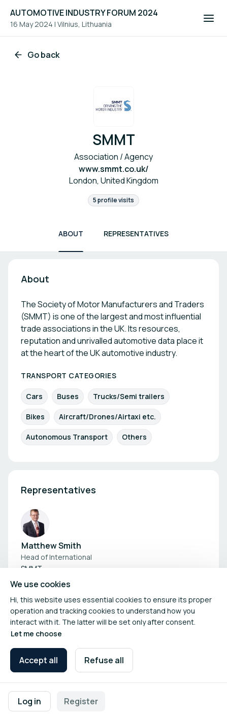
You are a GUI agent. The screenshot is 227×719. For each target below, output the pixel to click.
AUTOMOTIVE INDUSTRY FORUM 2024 (84, 12)
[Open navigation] (209, 18)
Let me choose (36, 633)
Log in (29, 701)
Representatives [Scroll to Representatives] (136, 233)
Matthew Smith (51, 545)
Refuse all (104, 660)
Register (81, 701)
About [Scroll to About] (70, 233)
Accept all (38, 660)
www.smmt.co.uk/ (114, 168)
